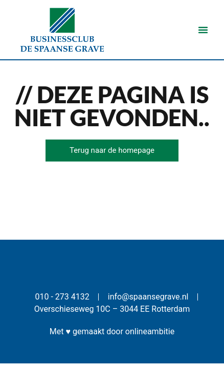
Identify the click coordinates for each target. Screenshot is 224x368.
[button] (203, 29)
